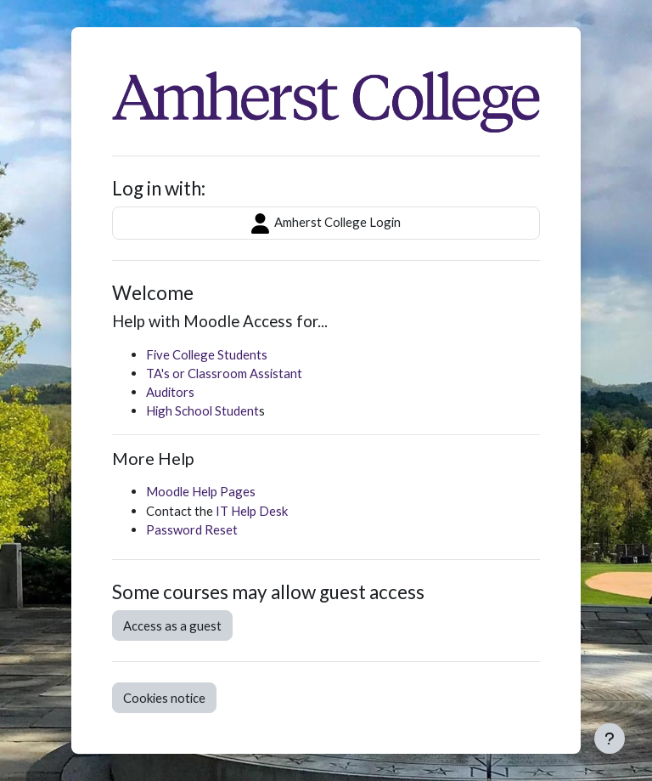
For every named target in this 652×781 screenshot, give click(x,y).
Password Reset (192, 529)
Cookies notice (164, 697)
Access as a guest (172, 625)
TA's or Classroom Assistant (224, 373)
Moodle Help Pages (201, 491)
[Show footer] (609, 738)
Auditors (170, 391)
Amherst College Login (326, 223)
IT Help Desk (252, 510)
